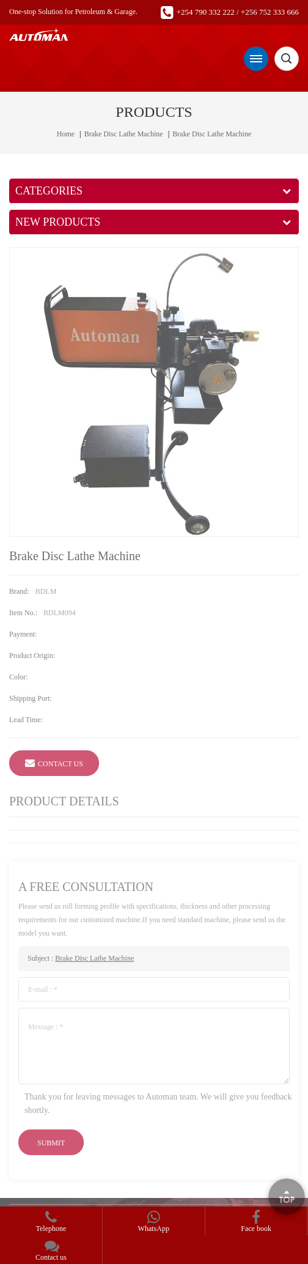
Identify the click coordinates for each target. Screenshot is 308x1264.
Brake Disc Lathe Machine (123, 134)
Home (66, 134)
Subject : (81, 958)
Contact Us (54, 762)
